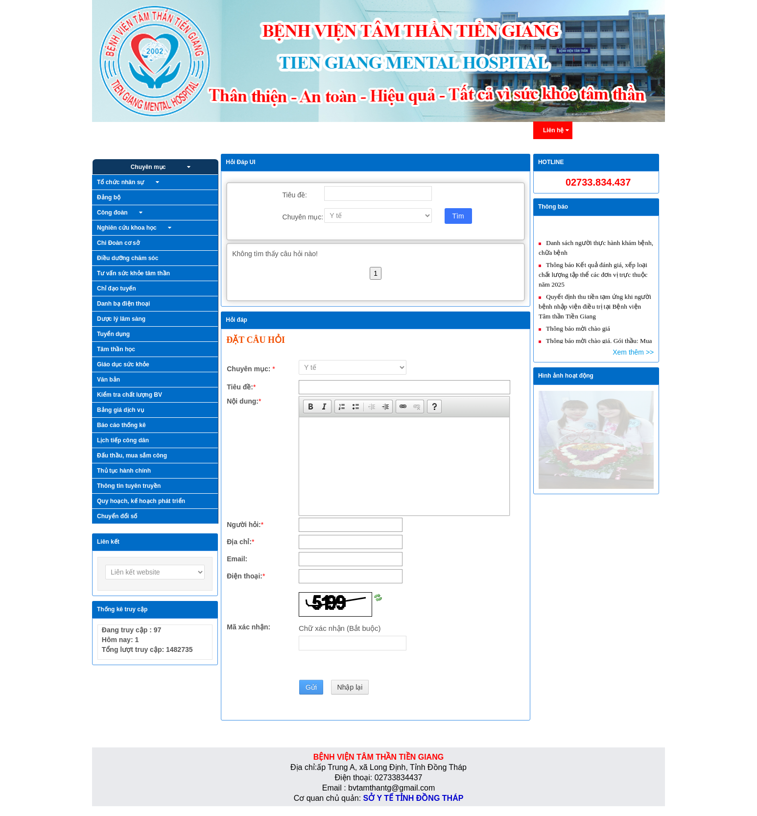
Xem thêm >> (633, 352)
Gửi (311, 687)
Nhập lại (350, 687)
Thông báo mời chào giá (577, 333)
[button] (310, 406)
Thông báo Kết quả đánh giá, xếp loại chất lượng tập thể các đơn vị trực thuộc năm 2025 (593, 279)
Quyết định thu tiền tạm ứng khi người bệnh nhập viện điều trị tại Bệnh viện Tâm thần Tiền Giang (595, 311)
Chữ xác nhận (340, 628)
